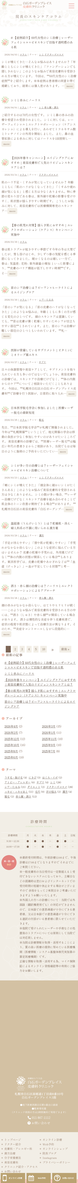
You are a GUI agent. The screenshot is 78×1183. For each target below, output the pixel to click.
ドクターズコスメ (54, 54)
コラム (23, 54)
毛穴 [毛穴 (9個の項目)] (39, 791)
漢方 (41, 535)
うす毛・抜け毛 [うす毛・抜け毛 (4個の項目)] (15, 777)
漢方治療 (9, 1153)
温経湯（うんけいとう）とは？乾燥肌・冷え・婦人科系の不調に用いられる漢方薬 (42, 525)
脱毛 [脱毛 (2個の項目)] (9, 796)
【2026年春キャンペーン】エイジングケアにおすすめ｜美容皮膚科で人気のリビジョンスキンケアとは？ (42, 162)
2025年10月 (11, 745)
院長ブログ (49, 1153)
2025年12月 (11, 739)
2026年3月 (49, 726)
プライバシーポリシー (56, 1162)
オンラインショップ (55, 1149)
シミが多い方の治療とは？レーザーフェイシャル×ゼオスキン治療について (42, 467)
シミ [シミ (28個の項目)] (55, 782)
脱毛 (41, 420)
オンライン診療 (52, 1140)
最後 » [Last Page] (65, 649)
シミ (41, 54)
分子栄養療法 (12, 1158)
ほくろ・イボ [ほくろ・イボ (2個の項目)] (52, 777)
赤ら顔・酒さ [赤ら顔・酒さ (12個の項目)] (26, 796)
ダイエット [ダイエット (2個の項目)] (36, 786)
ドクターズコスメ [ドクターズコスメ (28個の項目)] (59, 786)
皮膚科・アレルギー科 (18, 1149)
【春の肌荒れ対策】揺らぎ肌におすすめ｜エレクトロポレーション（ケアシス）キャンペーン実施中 (42, 230)
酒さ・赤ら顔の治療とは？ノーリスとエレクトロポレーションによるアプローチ (42, 588)
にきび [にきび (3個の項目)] (34, 777)
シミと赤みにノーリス (25, 100)
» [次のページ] (52, 649)
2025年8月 (11, 751)
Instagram (50, 1158)
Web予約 (48, 1144)
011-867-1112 (41, 1117)
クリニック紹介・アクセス (21, 1167)
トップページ (12, 1140)
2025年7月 (48, 751)
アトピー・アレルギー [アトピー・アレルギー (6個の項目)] (19, 782)
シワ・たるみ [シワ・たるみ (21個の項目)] (15, 786)
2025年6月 (11, 757)
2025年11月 (49, 739)
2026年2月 (11, 732)
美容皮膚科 (11, 1162)
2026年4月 (11, 726)
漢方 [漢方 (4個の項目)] (67, 791)
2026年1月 (49, 732)
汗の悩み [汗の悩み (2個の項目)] (53, 791)
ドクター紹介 (12, 1144)
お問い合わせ (38, 1123)
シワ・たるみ (46, 299)
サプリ (42, 362)
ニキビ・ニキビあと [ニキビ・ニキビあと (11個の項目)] (18, 791)
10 (43, 649)
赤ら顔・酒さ (51, 107)
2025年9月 (49, 745)
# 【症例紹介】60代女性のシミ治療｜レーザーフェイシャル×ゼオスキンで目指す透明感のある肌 (42, 42)
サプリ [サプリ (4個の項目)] (42, 782)
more (69, 86)
